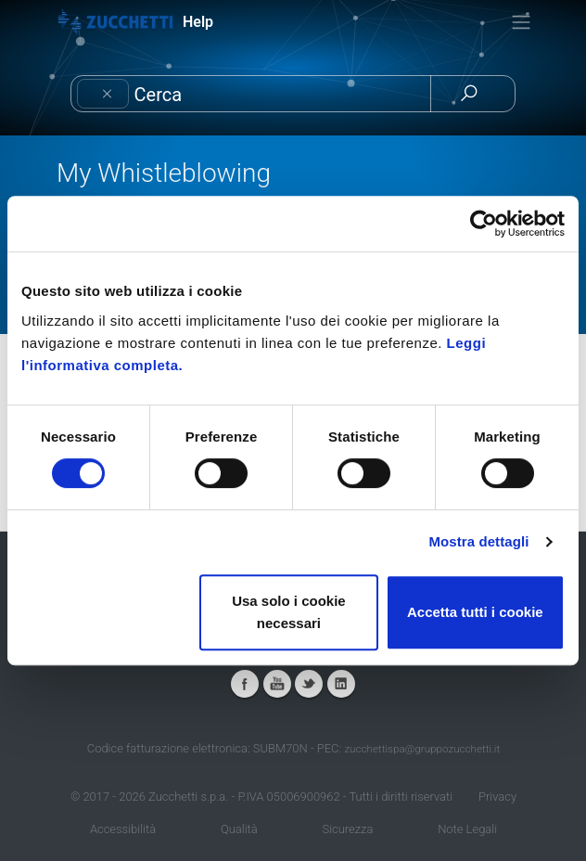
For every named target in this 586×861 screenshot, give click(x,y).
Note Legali (467, 829)
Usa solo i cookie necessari (289, 612)
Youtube (277, 684)
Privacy (497, 796)
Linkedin (341, 684)
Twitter (309, 684)
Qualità (239, 829)
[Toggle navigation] (521, 22)
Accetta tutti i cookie (475, 612)
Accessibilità (123, 829)
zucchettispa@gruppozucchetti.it (422, 748)
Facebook (245, 684)
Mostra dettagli (478, 541)
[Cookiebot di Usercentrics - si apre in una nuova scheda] (483, 224)
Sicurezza (347, 829)
